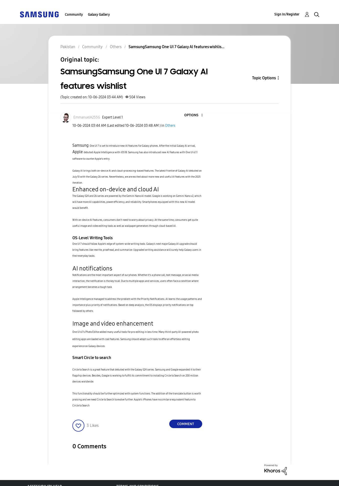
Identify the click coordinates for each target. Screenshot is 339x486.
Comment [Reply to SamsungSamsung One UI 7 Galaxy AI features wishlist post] (185, 424)
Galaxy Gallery (99, 14)
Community (74, 14)
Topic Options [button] (264, 78)
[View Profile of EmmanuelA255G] (86, 117)
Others (170, 125)
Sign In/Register (287, 14)
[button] (193, 115)
